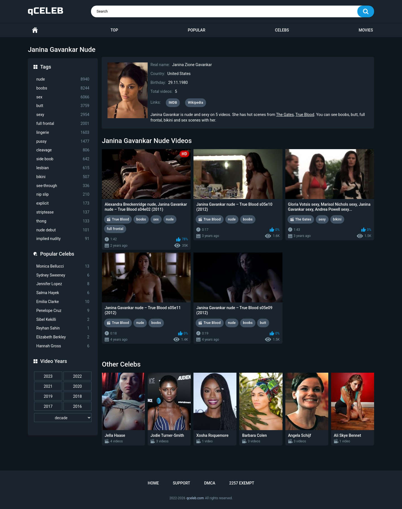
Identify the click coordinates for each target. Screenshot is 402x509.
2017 (48, 406)
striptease (62, 212)
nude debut (62, 230)
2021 (48, 386)
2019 (48, 396)
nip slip (62, 194)
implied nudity (62, 238)
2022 (77, 376)
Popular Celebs (57, 254)
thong (62, 221)
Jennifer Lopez (62, 284)
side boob (62, 159)
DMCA (209, 483)
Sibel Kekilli (62, 319)
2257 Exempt (241, 483)
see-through (62, 185)
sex (62, 97)
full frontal (62, 123)
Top (114, 30)
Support (181, 483)
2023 (48, 376)
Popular (196, 30)
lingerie (62, 132)
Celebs (282, 30)
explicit (62, 203)
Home (35, 30)
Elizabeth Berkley (62, 337)
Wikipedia (195, 103)
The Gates (285, 114)
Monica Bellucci (62, 266)
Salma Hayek (62, 292)
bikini (62, 176)
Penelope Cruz (62, 310)
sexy (62, 114)
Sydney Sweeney (62, 275)
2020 (77, 386)
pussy (62, 141)
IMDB (173, 103)
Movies (366, 30)
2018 (77, 396)
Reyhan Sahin (62, 328)
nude (62, 79)
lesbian (62, 168)
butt (62, 105)
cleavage (62, 150)
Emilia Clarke (62, 301)
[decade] (63, 417)
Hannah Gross (62, 346)
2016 (77, 406)
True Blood (304, 114)
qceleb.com (195, 498)
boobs (62, 88)
